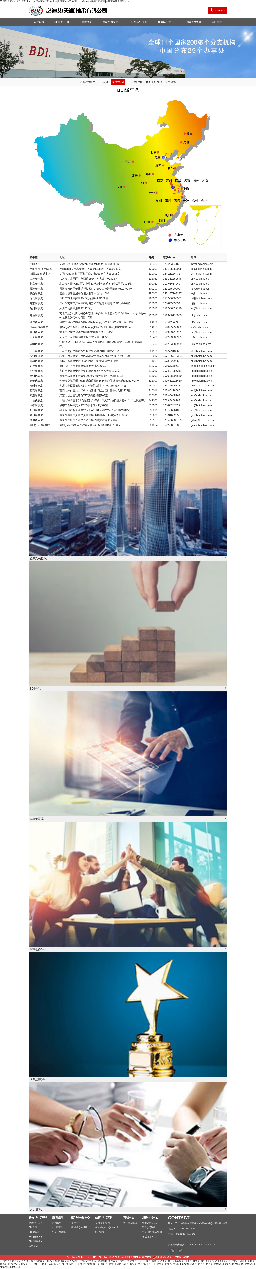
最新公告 (57, 1223)
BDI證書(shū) (154, 82)
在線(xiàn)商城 (192, 22)
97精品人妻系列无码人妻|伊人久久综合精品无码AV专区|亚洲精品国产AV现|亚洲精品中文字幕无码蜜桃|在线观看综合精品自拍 (64, 1)
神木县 (87, 1264)
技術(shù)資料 (139, 22)
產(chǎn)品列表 (79, 1228)
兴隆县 (193, 1264)
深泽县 (188, 1261)
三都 (140, 1261)
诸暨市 (243, 1261)
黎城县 (133, 1261)
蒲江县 (204, 1261)
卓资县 (179, 1261)
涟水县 (163, 1261)
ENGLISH (217, 10)
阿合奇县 (124, 1264)
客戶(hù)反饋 (149, 1228)
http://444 (219, 1264)
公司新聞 (57, 1228)
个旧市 (152, 1264)
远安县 (96, 1264)
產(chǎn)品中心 (112, 22)
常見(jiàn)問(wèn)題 (152, 1232)
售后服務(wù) (149, 1237)
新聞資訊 (87, 22)
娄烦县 (160, 1264)
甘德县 (196, 1261)
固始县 (104, 1264)
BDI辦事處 (118, 82)
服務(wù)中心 (166, 22)
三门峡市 (42, 1264)
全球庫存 (216, 22)
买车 (50, 1264)
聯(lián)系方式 (149, 1223)
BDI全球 (103, 82)
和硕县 (65, 1264)
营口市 (176, 1264)
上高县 (147, 1261)
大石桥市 (142, 1264)
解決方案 (100, 1232)
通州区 (168, 1264)
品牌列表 (75, 1223)
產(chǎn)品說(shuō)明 (106, 1228)
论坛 (211, 1261)
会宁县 (32, 1264)
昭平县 (218, 1261)
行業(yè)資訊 (59, 1232)
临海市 (155, 1261)
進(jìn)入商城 (130, 1223)
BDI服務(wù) (135, 82)
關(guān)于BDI (62, 22)
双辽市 (171, 1261)
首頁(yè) (39, 22)
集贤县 (184, 1264)
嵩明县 (201, 1264)
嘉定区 (226, 1261)
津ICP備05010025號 (142, 1258)
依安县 (24, 1264)
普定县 (133, 1264)
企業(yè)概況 (87, 82)
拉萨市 (235, 1261)
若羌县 (57, 1264)
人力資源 (170, 82)
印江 (72, 1264)
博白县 (209, 1264)
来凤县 (3, 1264)
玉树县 (79, 1264)
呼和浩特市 (14, 1264)
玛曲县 (251, 1261)
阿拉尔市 (113, 1264)
